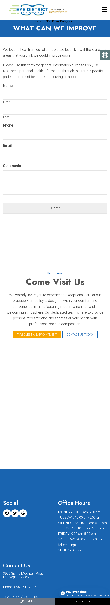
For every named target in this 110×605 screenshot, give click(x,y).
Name (8, 86)
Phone (8, 125)
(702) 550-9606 (27, 597)
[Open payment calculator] (83, 593)
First (6, 102)
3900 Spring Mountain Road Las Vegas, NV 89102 (23, 575)
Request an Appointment (37, 334)
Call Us (27, 601)
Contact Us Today (80, 334)
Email (7, 145)
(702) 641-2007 (25, 587)
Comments (12, 166)
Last (6, 117)
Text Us (82, 601)
